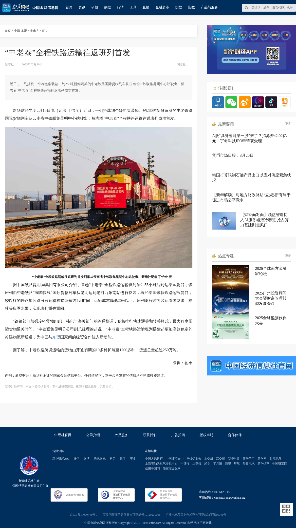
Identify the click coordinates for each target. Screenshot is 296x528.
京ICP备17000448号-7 (84, 514)
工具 (133, 7)
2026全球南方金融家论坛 (271, 271)
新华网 (262, 458)
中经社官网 (63, 435)
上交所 (208, 458)
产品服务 (121, 435)
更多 (288, 123)
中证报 (185, 463)
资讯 (81, 7)
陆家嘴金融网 (172, 468)
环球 (237, 463)
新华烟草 (263, 463)
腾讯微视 (100, 458)
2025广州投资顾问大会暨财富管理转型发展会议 (271, 298)
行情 (120, 7)
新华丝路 (234, 458)
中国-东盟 (20, 31)
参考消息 (275, 458)
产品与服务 (209, 7)
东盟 (56, 337)
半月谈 (217, 463)
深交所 (220, 458)
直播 (146, 7)
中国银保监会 (192, 458)
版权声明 (206, 435)
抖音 (113, 458)
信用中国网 (152, 468)
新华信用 (249, 458)
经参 (207, 463)
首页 (69, 7)
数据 (107, 7)
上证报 (196, 463)
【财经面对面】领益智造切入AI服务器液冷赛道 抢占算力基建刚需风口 (264, 220)
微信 (76, 458)
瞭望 (228, 463)
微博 (87, 458)
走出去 (34, 31)
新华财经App (60, 458)
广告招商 (178, 435)
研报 (94, 7)
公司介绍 (93, 435)
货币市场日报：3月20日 (233, 155)
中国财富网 (279, 463)
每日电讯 (249, 463)
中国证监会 (173, 458)
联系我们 (150, 435)
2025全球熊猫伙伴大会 (271, 320)
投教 (178, 7)
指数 (191, 7)
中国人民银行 (154, 458)
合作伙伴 (235, 435)
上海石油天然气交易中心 (161, 463)
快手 (123, 458)
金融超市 (162, 7)
